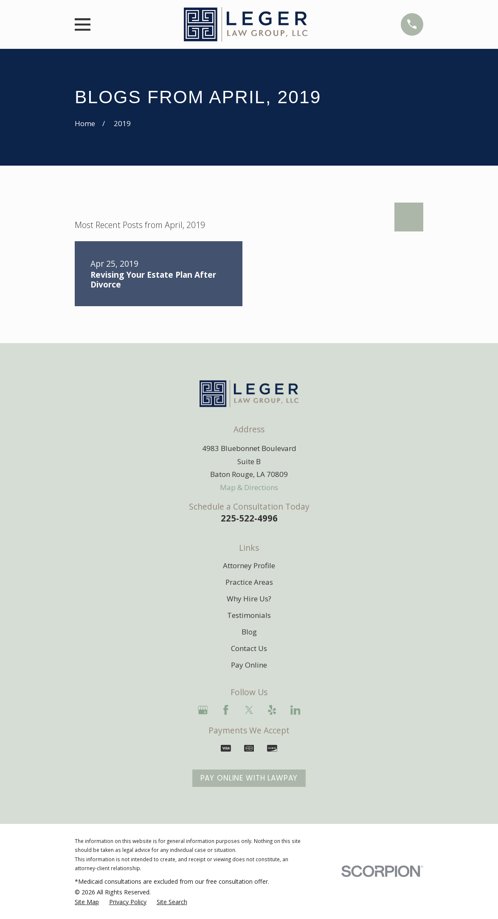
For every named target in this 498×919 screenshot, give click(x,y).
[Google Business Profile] (203, 710)
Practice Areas (249, 582)
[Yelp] (272, 710)
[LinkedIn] (295, 710)
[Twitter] (249, 710)
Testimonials (249, 615)
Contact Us (249, 648)
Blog (249, 632)
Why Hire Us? (249, 598)
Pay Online (249, 665)
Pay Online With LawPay (249, 778)
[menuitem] (87, 902)
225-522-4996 (249, 518)
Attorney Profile (249, 565)
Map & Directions (249, 487)
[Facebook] (226, 710)
